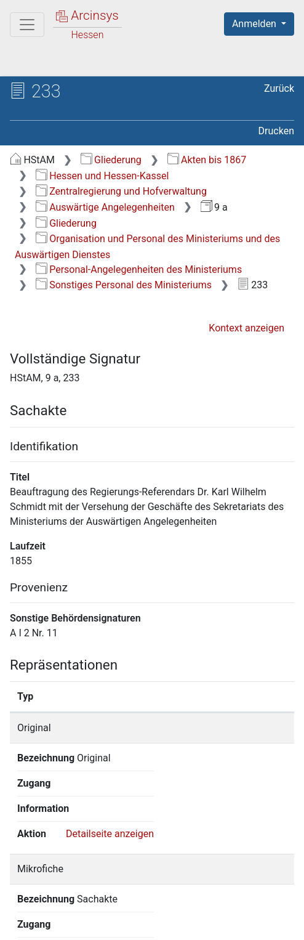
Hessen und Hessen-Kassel (102, 176)
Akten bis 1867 (207, 160)
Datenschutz (163, 910)
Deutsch (74, 887)
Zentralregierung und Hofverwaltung (121, 191)
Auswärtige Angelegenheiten (105, 207)
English (28, 887)
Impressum (165, 923)
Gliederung (111, 160)
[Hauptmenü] (27, 24)
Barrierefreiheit (74, 923)
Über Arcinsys (71, 910)
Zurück (279, 88)
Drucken (276, 131)
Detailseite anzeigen (110, 758)
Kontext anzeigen (246, 328)
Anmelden (255, 24)
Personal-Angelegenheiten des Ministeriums (139, 269)
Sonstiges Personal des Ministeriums (124, 285)
